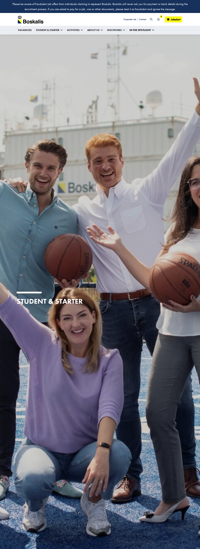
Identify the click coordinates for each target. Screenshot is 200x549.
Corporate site (129, 19)
